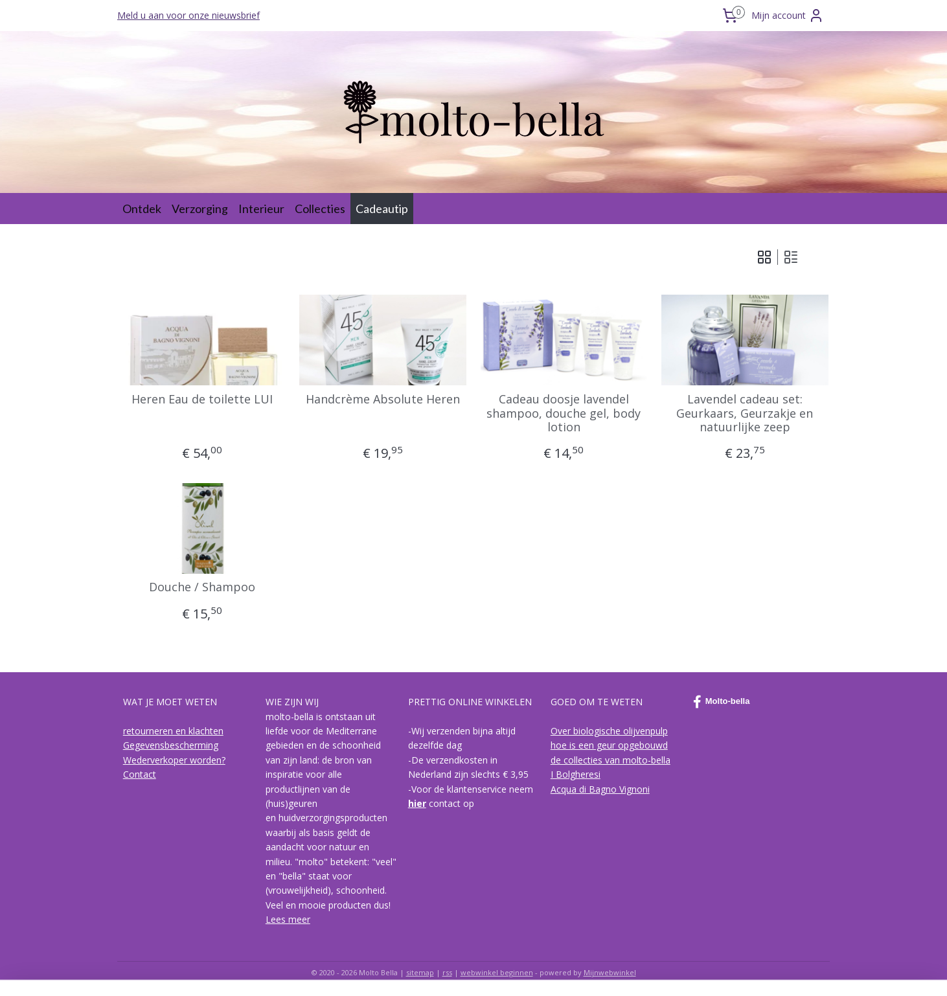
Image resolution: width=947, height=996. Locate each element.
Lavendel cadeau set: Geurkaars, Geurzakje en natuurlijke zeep (745, 413)
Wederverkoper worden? (174, 760)
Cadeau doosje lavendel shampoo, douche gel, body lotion (564, 413)
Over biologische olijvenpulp (609, 731)
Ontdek (141, 208)
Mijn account (787, 15)
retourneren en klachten (173, 731)
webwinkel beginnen (497, 972)
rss (447, 972)
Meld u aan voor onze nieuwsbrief (188, 15)
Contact (139, 774)
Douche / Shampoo (202, 587)
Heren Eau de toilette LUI (202, 399)
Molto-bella (721, 702)
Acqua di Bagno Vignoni (600, 789)
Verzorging (200, 208)
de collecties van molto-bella (610, 760)
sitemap (420, 972)
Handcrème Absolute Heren (383, 399)
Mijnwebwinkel (610, 972)
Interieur (261, 208)
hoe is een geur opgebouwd (609, 745)
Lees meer (288, 919)
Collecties (320, 208)
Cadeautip (382, 208)
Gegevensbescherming (170, 745)
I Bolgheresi (575, 774)
